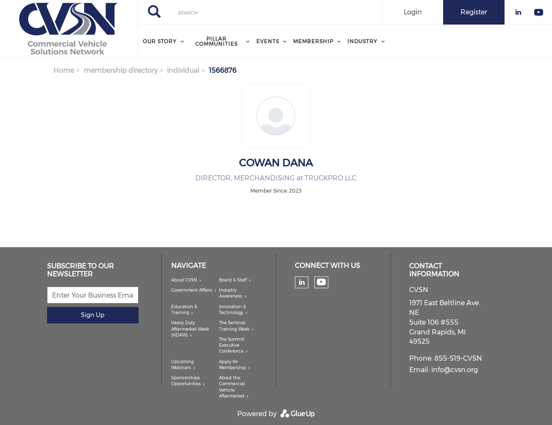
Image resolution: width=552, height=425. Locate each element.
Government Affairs (191, 290)
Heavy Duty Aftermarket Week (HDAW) (190, 329)
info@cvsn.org (454, 370)
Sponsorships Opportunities (186, 380)
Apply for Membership (232, 364)
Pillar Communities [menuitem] (216, 41)
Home (63, 70)
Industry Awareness (230, 293)
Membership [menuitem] (313, 41)
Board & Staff (233, 280)
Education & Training (184, 309)
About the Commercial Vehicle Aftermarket (232, 387)
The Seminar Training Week (234, 325)
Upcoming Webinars (182, 364)
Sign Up (92, 315)
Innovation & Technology (232, 309)
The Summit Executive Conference (231, 345)
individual (183, 70)
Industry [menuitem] (362, 41)
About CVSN (184, 280)
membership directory (120, 70)
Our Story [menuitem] (160, 41)
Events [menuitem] (267, 41)
